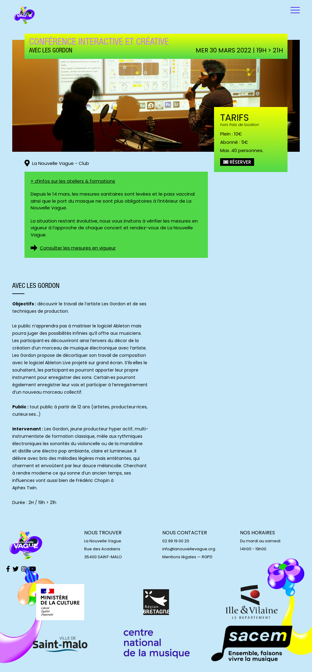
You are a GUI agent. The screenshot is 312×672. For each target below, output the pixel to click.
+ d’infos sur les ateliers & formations (73, 181)
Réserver (237, 162)
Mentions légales (179, 557)
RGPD (207, 557)
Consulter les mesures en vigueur (78, 248)
